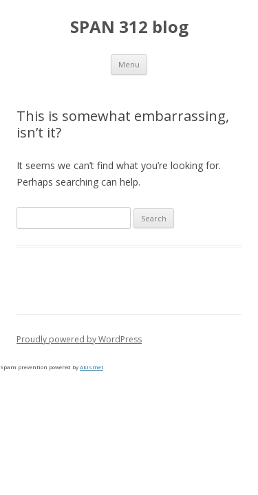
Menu (129, 64)
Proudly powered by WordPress (79, 339)
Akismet (91, 367)
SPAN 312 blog (129, 27)
